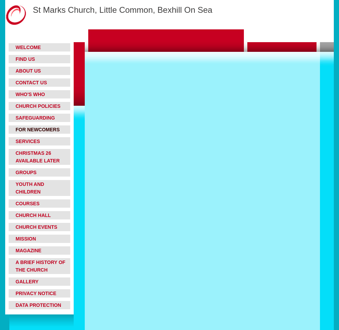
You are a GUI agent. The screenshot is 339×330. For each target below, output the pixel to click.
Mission (26, 239)
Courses (27, 203)
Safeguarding (35, 118)
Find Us (25, 59)
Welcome (28, 47)
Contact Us (31, 82)
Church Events (36, 227)
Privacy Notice (36, 293)
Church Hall (33, 215)
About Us (28, 71)
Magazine (29, 250)
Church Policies (38, 106)
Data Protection (38, 305)
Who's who (30, 94)
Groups (26, 172)
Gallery (27, 281)
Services (28, 141)
